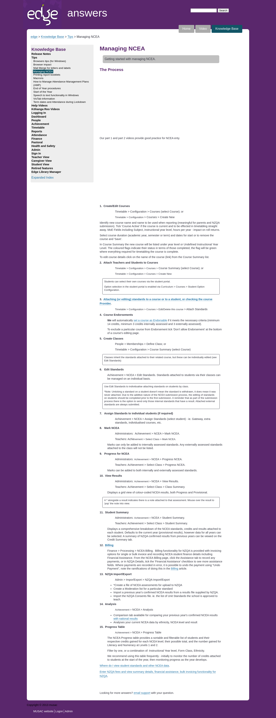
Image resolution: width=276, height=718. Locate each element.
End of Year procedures (47, 88)
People (36, 120)
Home (27, 2)
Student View (40, 164)
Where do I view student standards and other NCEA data (134, 665)
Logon (59, 711)
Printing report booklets (46, 74)
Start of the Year (42, 91)
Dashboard (38, 116)
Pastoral (37, 142)
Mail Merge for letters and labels (52, 68)
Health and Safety (43, 146)
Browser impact (42, 64)
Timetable (38, 127)
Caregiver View (41, 160)
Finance (36, 138)
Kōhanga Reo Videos (45, 109)
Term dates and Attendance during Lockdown (59, 102)
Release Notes (41, 53)
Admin (35, 149)
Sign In (36, 153)
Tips (70, 36)
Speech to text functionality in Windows (56, 95)
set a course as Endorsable (150, 320)
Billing (109, 545)
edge (34, 36)
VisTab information (44, 98)
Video (203, 28)
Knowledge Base (226, 28)
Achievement (40, 123)
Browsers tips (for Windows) (49, 61)
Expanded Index (42, 177)
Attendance (39, 135)
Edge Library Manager (46, 171)
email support (142, 692)
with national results (125, 618)
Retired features (42, 168)
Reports (36, 131)
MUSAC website (43, 711)
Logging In (38, 112)
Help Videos (39, 105)
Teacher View (40, 157)
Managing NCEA (43, 71)
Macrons (38, 78)
